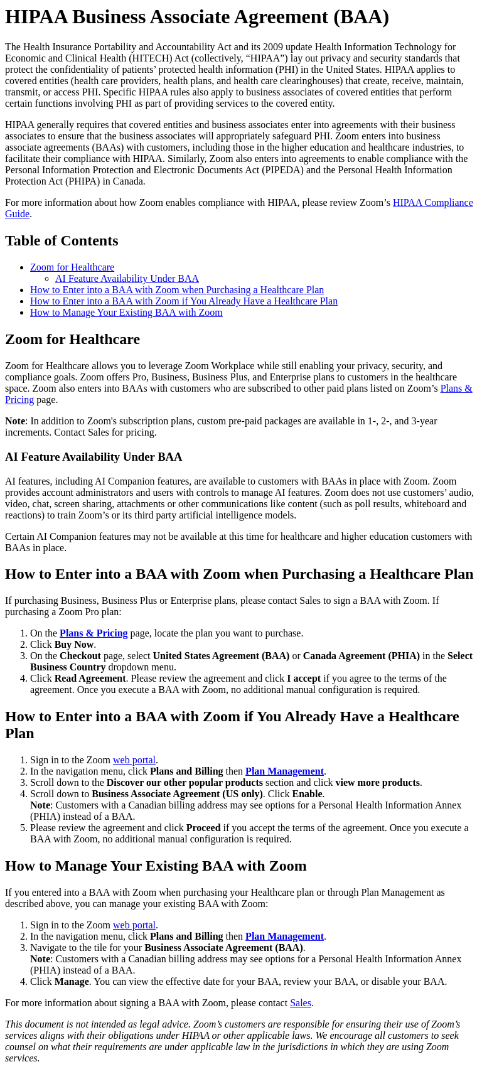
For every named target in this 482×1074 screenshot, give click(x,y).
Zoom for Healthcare (72, 267)
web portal (134, 759)
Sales (300, 1002)
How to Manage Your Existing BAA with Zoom (126, 312)
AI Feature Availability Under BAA (127, 278)
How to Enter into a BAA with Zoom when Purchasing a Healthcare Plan (177, 289)
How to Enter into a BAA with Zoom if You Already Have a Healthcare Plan (184, 301)
